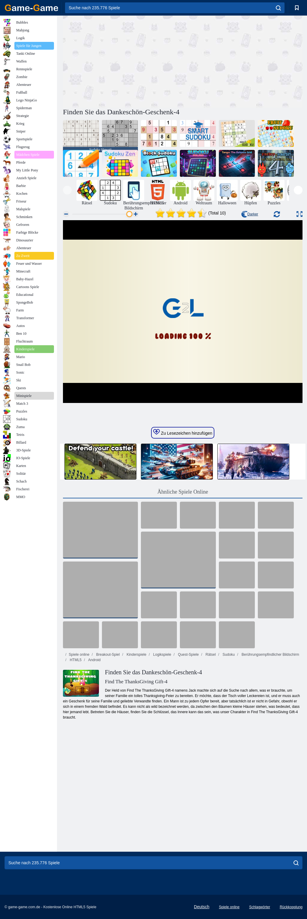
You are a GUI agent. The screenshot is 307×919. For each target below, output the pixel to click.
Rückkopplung (291, 907)
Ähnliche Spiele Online (182, 492)
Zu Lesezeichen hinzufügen (182, 432)
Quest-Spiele (188, 654)
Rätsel (210, 654)
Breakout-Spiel (107, 654)
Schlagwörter (259, 907)
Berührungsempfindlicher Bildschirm (269, 654)
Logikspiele (161, 654)
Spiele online (79, 654)
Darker (249, 214)
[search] (278, 7)
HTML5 (75, 660)
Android (93, 660)
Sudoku (228, 654)
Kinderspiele (136, 654)
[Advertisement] (123, 61)
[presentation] (67, 190)
